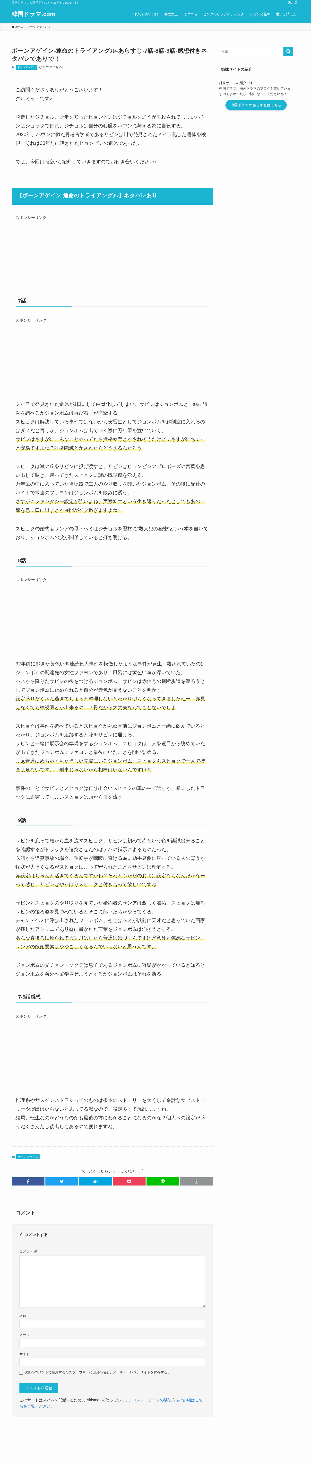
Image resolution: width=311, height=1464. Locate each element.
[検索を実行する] (294, 51)
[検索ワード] (262, 51)
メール (24, 1335)
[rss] (290, 2)
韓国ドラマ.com (33, 14)
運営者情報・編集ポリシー (45, 1425)
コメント (28, 1251)
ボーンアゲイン (26, 67)
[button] (28, 1181)
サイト (24, 1354)
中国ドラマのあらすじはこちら (262, 105)
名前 (22, 1316)
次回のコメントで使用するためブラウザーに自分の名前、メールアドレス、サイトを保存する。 (98, 1372)
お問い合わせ (78, 1425)
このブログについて (107, 1425)
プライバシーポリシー (142, 1425)
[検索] (296, 2)
